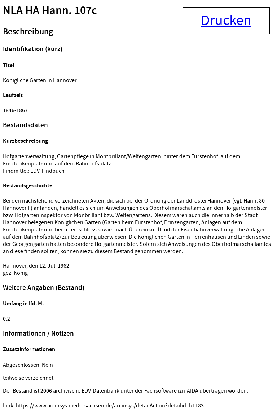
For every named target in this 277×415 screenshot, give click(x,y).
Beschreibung (28, 31)
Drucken (226, 20)
